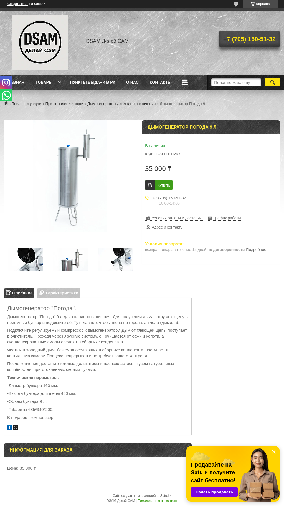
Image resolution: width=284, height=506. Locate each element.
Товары (44, 82)
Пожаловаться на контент (157, 501)
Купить (163, 185)
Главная (15, 82)
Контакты (160, 82)
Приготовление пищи (64, 103)
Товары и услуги (26, 103)
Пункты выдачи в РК (92, 82)
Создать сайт (17, 4)
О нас (132, 82)
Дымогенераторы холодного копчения (121, 103)
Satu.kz (165, 496)
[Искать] (272, 82)
